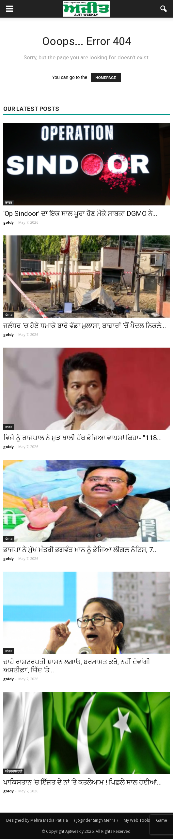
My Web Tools (137, 820)
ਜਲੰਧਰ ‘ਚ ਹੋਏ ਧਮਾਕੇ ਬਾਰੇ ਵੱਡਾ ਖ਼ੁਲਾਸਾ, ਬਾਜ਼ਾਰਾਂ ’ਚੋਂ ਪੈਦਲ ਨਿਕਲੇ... (84, 326)
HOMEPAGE (106, 78)
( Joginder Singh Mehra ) (96, 820)
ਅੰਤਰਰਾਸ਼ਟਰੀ (13, 771)
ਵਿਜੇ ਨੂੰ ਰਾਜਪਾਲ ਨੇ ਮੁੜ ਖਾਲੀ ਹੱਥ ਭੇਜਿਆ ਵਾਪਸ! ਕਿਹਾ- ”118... (82, 438)
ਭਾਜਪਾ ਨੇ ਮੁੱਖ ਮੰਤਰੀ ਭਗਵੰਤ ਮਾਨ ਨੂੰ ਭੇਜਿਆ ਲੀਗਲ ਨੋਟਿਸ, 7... (80, 550)
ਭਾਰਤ (8, 202)
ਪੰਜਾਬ (8, 314)
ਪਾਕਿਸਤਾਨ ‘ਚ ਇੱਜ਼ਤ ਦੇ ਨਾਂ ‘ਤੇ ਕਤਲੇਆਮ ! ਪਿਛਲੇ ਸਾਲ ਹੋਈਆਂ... (82, 782)
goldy (8, 222)
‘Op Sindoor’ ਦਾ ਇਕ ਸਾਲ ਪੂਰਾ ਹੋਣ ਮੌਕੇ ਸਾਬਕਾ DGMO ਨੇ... (80, 213)
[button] (164, 9)
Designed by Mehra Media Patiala (37, 820)
